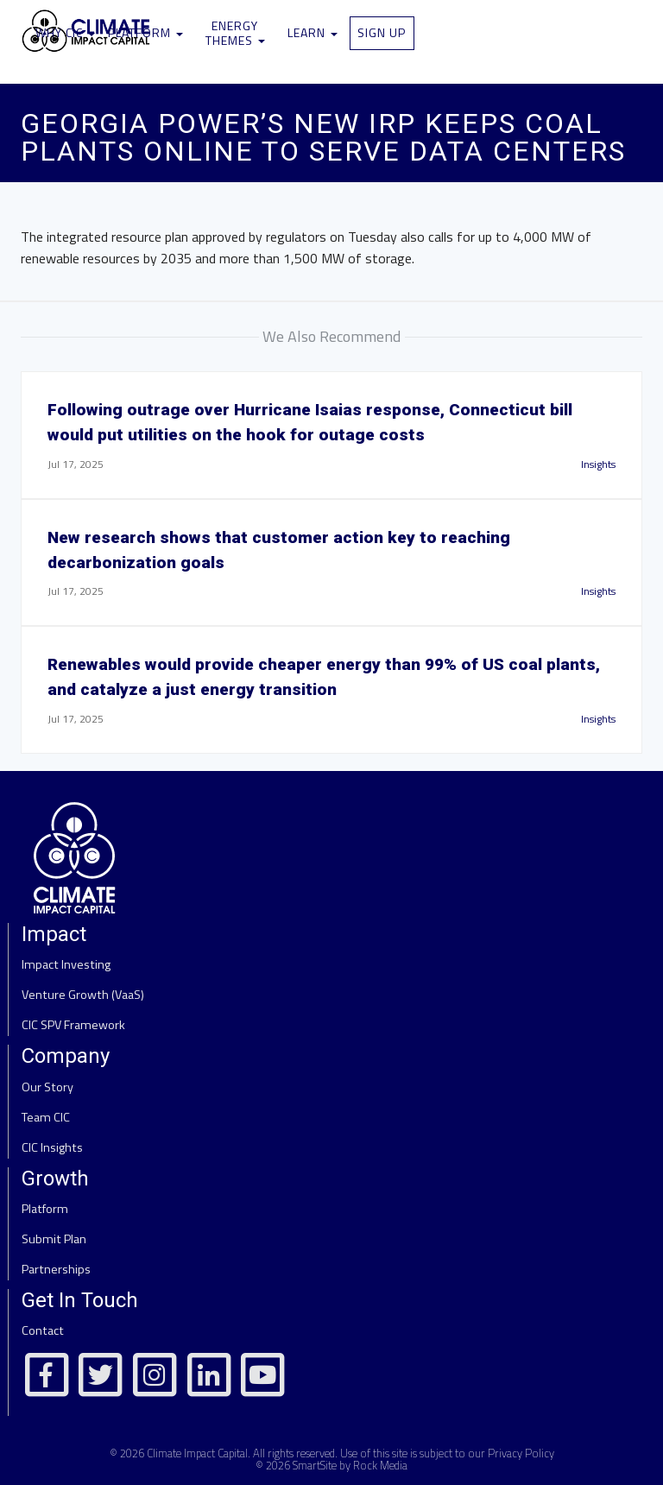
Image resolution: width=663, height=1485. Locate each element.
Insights (598, 464)
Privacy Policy (521, 1453)
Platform (145, 32)
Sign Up (381, 32)
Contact (43, 1330)
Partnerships (56, 1269)
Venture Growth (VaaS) (83, 994)
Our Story (47, 1086)
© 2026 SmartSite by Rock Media (331, 1465)
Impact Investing (66, 964)
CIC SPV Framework (73, 1024)
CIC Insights (52, 1147)
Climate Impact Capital (197, 1453)
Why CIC (65, 32)
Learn (312, 32)
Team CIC (46, 1117)
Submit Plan (54, 1238)
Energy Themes (235, 32)
